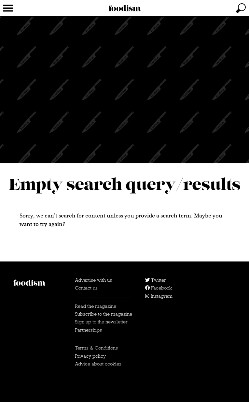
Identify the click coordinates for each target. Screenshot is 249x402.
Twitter (155, 280)
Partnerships (88, 330)
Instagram (159, 296)
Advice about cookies (98, 364)
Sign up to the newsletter (101, 322)
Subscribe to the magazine (103, 314)
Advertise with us (93, 280)
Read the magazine (95, 306)
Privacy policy (90, 356)
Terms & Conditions (96, 348)
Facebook (158, 288)
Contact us (86, 288)
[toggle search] (241, 8)
